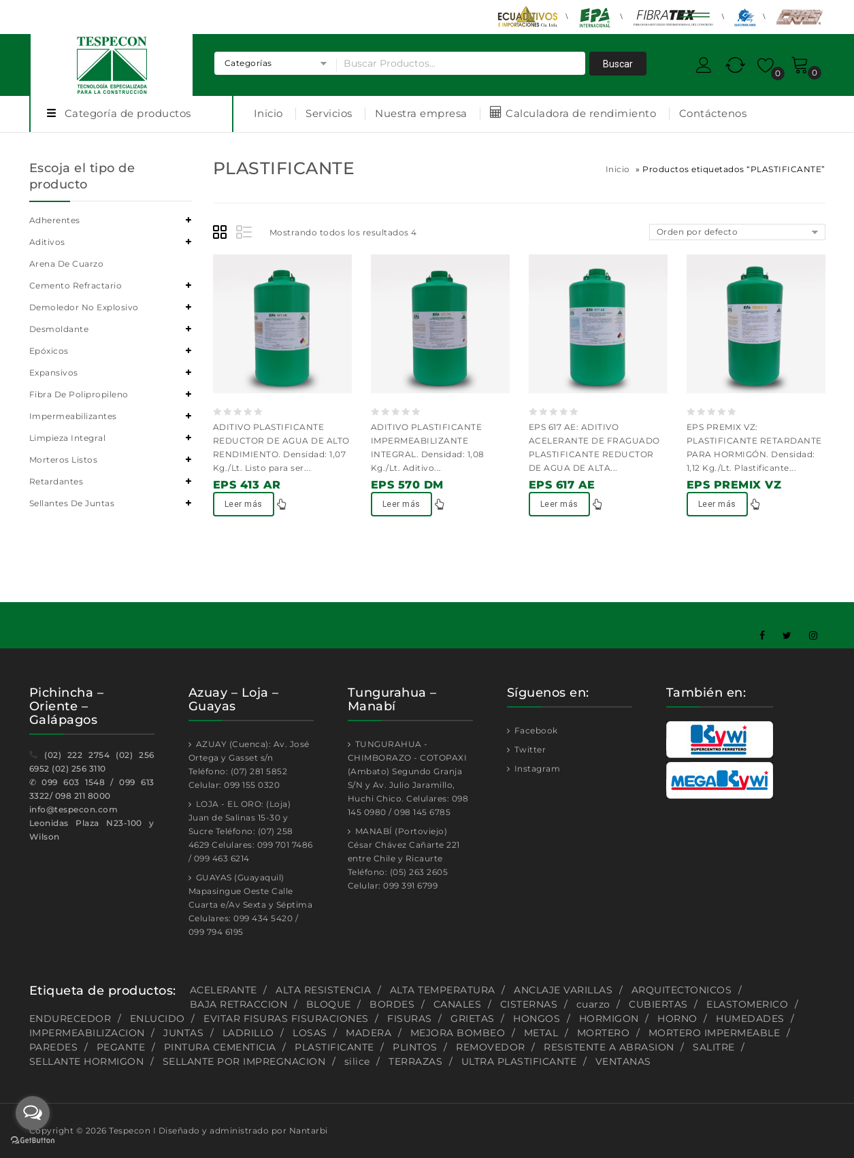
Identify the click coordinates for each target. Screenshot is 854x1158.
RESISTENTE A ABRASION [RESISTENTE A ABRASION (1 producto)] (609, 1047)
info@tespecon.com (73, 809)
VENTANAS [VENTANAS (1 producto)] (623, 1061)
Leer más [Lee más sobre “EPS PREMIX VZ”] (717, 504)
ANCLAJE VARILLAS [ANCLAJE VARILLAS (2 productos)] (563, 990)
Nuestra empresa (421, 113)
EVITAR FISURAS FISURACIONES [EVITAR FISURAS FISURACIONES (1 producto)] (286, 1018)
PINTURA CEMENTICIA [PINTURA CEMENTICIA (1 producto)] (220, 1047)
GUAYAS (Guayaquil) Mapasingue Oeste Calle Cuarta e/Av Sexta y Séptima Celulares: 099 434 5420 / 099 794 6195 (250, 904)
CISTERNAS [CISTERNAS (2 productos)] (529, 1004)
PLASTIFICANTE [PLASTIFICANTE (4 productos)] (334, 1047)
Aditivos (47, 242)
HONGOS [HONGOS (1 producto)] (536, 1018)
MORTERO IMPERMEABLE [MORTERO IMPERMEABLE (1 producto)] (714, 1033)
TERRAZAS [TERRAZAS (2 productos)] (415, 1061)
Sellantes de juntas (72, 503)
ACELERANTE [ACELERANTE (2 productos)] (223, 990)
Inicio (268, 113)
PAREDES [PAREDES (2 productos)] (53, 1047)
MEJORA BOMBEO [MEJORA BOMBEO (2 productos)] (458, 1033)
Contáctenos (713, 113)
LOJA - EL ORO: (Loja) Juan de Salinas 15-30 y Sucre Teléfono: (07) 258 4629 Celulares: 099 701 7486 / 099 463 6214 (250, 831)
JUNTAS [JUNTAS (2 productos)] (183, 1033)
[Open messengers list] (33, 1113)
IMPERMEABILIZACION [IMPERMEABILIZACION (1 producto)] (87, 1033)
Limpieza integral (67, 438)
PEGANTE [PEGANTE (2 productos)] (121, 1047)
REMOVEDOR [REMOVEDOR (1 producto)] (490, 1047)
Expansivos (53, 372)
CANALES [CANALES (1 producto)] (457, 1004)
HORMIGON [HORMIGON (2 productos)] (609, 1018)
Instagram (536, 768)
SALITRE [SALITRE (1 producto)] (714, 1047)
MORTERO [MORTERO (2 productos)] (603, 1033)
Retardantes (56, 481)
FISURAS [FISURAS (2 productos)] (409, 1018)
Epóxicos (49, 351)
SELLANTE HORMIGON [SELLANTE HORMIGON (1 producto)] (86, 1061)
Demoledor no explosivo (84, 307)
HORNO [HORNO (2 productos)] (677, 1018)
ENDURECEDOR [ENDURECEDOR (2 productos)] (70, 1018)
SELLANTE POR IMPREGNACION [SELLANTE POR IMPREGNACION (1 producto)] (244, 1061)
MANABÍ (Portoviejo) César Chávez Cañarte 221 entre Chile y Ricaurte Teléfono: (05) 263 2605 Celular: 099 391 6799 (404, 858)
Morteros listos (63, 459)
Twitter (529, 749)
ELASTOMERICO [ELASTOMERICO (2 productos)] (747, 1004)
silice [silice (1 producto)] (357, 1061)
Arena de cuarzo (66, 264)
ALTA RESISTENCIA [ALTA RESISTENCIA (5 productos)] (323, 990)
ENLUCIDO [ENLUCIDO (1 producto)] (157, 1018)
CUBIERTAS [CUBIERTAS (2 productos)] (658, 1004)
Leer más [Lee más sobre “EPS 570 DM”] (401, 504)
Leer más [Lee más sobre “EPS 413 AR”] (244, 504)
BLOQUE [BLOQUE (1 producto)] (328, 1004)
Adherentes (54, 220)
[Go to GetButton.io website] (32, 1141)
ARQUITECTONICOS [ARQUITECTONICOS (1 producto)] (681, 990)
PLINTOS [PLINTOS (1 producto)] (415, 1047)
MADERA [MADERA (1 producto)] (368, 1033)
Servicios (329, 113)
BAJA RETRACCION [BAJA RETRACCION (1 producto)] (239, 1004)
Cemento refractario (75, 285)
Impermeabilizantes (73, 416)
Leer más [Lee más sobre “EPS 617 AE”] (559, 504)
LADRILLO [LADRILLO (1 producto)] (248, 1033)
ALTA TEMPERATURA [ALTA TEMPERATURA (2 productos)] (442, 990)
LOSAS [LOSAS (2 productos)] (310, 1033)
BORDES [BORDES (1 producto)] (391, 1004)
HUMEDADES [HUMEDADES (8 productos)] (750, 1018)
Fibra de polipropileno (79, 394)
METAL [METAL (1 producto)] (541, 1033)
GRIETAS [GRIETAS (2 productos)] (472, 1018)
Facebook (535, 730)
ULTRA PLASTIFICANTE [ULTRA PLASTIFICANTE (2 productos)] (519, 1061)
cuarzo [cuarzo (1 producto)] (593, 1004)
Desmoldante (59, 329)
